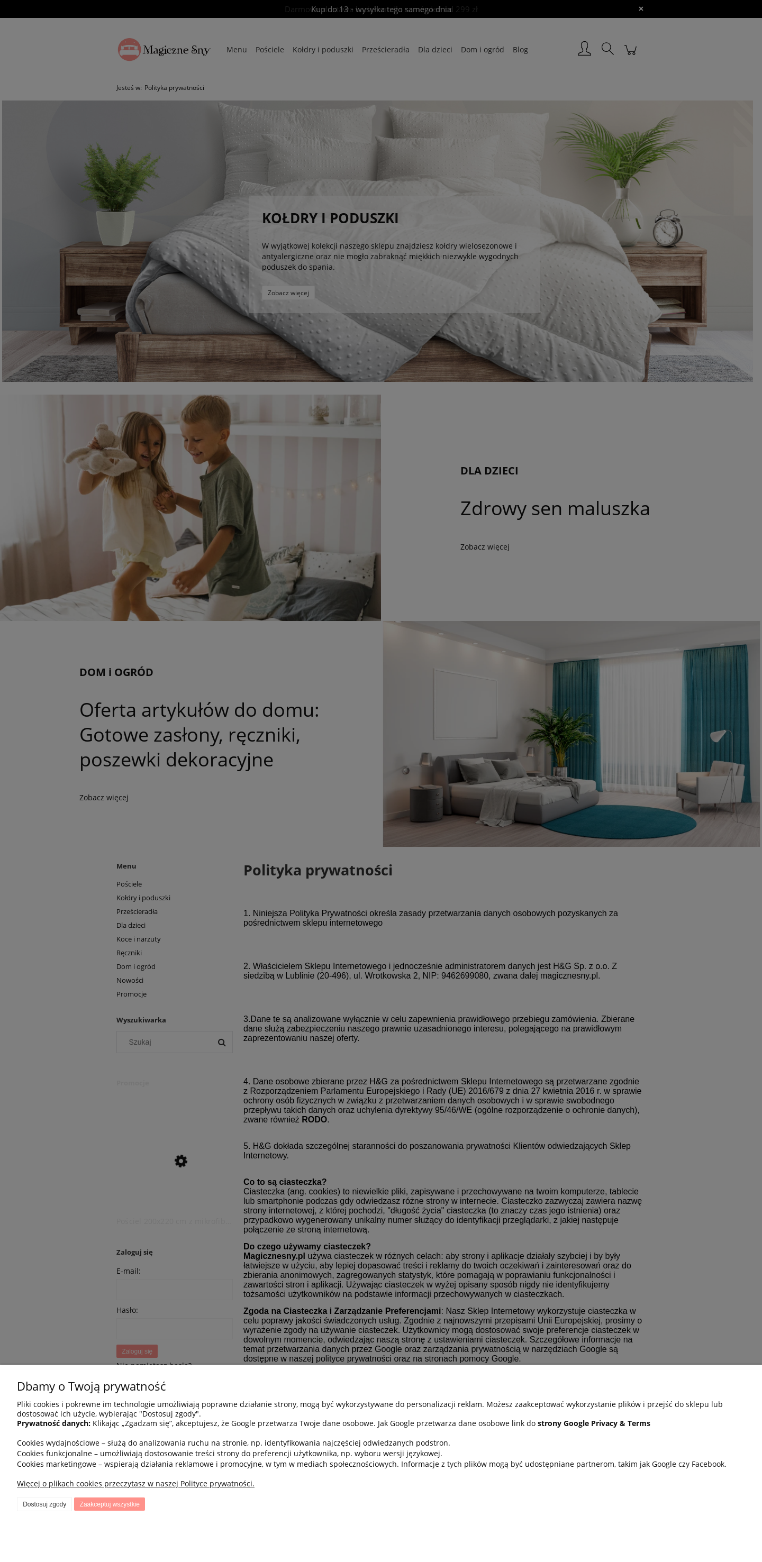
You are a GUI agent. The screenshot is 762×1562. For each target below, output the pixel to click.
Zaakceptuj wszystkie (110, 1504)
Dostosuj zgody (44, 1504)
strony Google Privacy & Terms (594, 1423)
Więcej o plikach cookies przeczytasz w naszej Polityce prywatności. (136, 1483)
